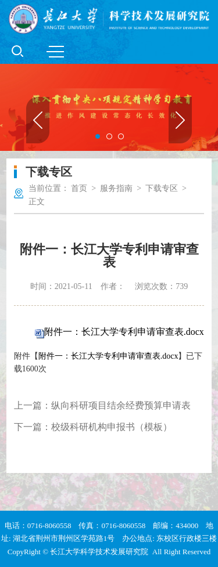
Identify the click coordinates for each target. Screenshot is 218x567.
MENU (55, 51)
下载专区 (161, 188)
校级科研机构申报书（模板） (111, 427)
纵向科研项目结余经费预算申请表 (121, 405)
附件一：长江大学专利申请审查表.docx (124, 332)
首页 (79, 188)
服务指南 (116, 188)
